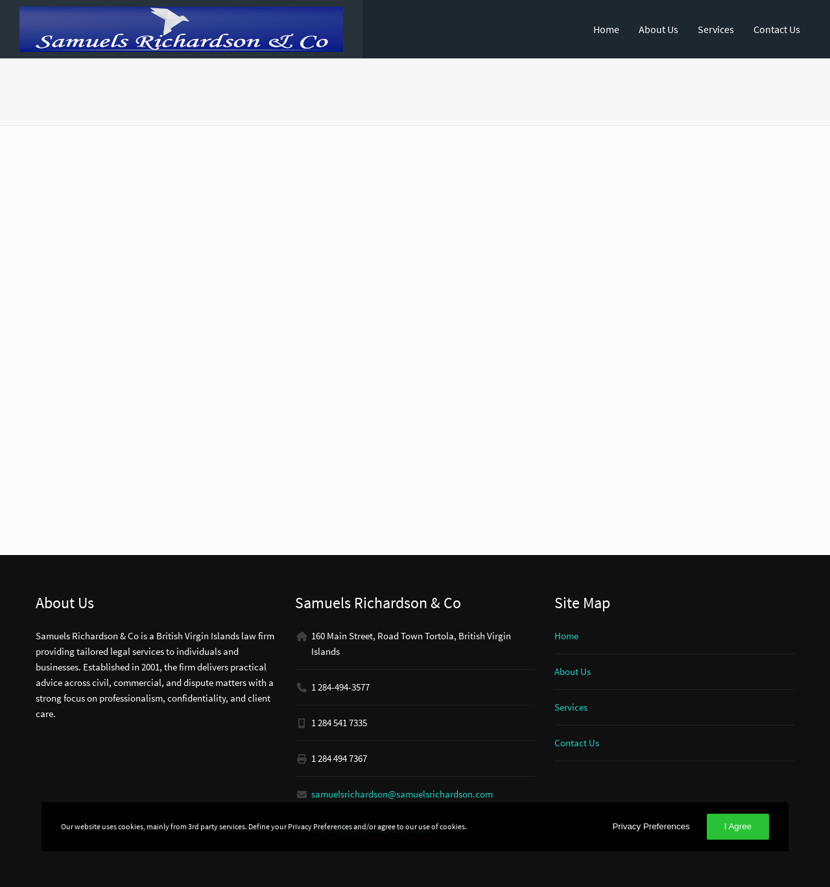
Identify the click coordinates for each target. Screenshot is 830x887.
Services (716, 29)
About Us (658, 29)
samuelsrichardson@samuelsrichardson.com (402, 794)
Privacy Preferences (650, 826)
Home (606, 29)
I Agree (738, 826)
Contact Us (776, 29)
